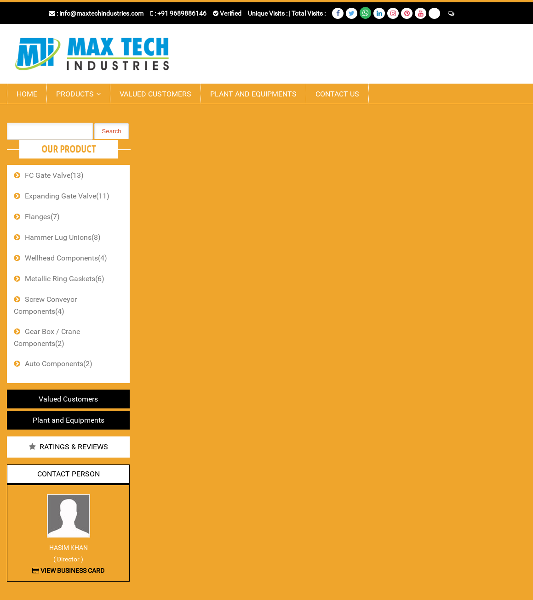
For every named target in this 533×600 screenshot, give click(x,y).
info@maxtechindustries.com (101, 13)
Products (75, 94)
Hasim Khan (68, 547)
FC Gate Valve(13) (54, 175)
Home (27, 94)
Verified (227, 13)
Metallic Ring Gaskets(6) (64, 278)
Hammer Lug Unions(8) (63, 237)
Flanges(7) (42, 216)
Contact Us (337, 94)
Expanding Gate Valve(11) (67, 196)
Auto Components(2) (58, 363)
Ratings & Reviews (74, 446)
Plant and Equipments (253, 94)
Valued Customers (155, 94)
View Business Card (68, 570)
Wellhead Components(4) (66, 258)
